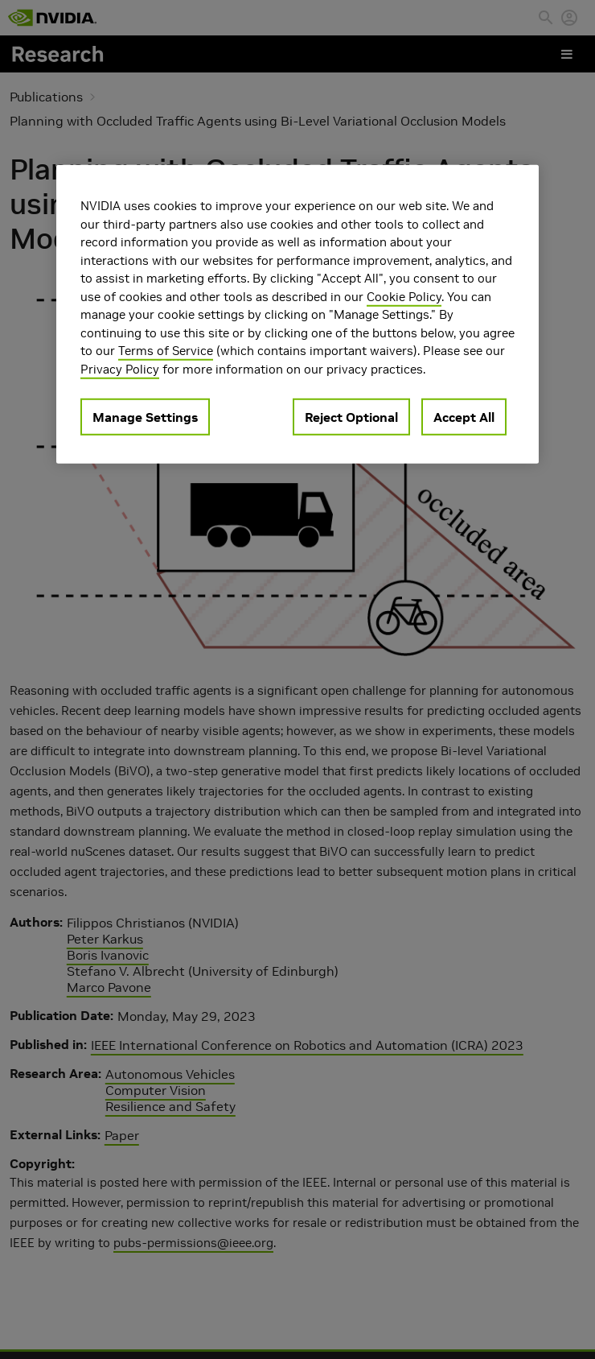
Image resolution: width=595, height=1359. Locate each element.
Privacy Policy (119, 368)
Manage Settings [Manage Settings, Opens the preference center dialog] (145, 417)
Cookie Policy (404, 296)
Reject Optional (351, 417)
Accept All (463, 417)
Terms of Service (165, 350)
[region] (297, 314)
